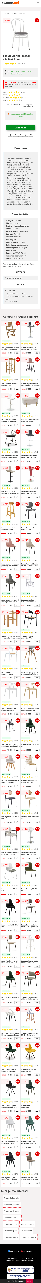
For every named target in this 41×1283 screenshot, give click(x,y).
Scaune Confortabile (12, 1217)
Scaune (6, 13)
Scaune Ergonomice (12, 1204)
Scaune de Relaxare (12, 1211)
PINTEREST (26, 1251)
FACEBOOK (13, 1251)
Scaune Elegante (10, 1231)
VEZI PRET (20, 127)
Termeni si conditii (15, 1258)
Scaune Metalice (27, 1224)
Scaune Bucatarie (11, 1237)
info (17, 353)
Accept (29, 1281)
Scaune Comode (10, 1224)
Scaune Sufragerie (29, 1237)
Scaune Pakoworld (18, 13)
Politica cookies (27, 1260)
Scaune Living (26, 1231)
